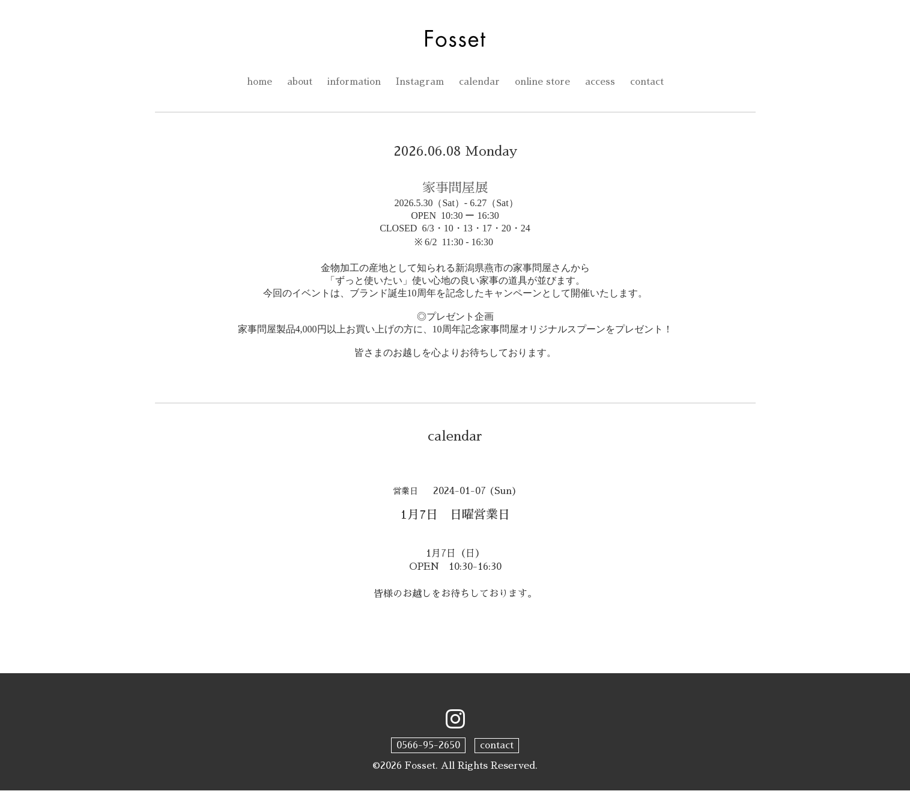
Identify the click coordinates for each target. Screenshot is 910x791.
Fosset (420, 766)
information (353, 82)
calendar (480, 82)
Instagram (420, 82)
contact (649, 82)
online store (544, 82)
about (298, 82)
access (602, 82)
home (257, 82)
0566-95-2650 (428, 745)
